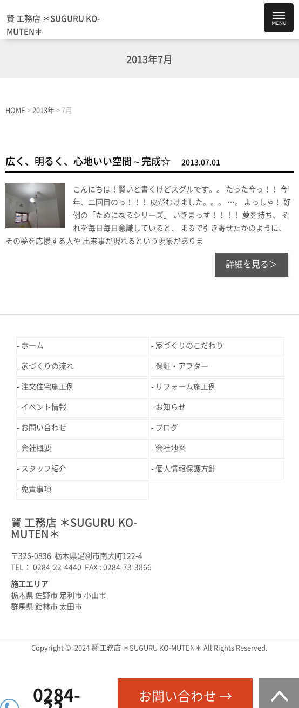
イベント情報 (43, 407)
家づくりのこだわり (189, 345)
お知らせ (170, 407)
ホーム (32, 345)
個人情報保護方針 (185, 468)
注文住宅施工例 (47, 386)
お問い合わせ (43, 427)
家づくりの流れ (47, 366)
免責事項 (36, 489)
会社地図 (170, 448)
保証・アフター (181, 366)
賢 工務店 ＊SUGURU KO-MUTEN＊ (53, 25)
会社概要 (36, 448)
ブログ (166, 427)
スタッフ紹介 (43, 468)
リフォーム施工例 (185, 386)
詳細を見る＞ (251, 264)
